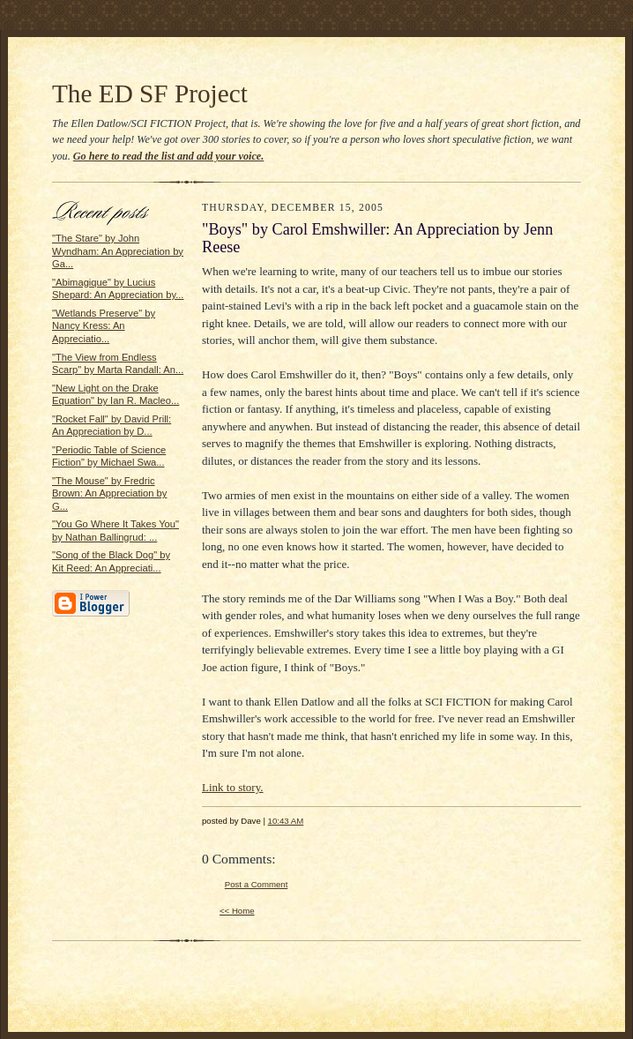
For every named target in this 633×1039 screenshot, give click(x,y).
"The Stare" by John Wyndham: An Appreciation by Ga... (117, 251)
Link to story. (233, 787)
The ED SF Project (150, 93)
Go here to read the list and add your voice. (168, 156)
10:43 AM (286, 821)
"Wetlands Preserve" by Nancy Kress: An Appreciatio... (103, 326)
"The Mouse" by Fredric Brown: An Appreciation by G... (109, 493)
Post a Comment (256, 884)
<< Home (237, 911)
